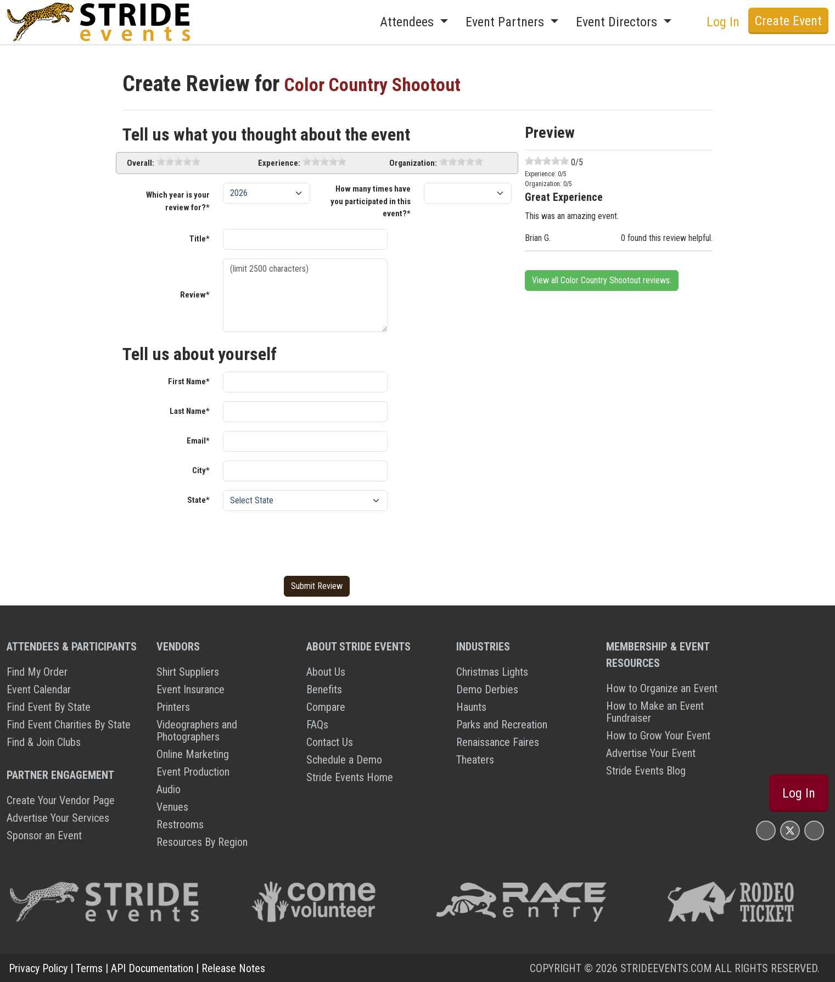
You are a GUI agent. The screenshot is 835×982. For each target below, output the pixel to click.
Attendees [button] (408, 22)
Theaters (475, 759)
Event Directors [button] (618, 22)
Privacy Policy (38, 968)
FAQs (317, 724)
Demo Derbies (487, 689)
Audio (168, 789)
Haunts (471, 707)
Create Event (788, 21)
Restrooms (180, 824)
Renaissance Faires (497, 742)
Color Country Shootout (386, 84)
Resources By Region (202, 842)
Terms (89, 968)
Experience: (279, 163)
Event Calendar (39, 689)
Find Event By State (49, 707)
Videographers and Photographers (196, 730)
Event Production (192, 771)
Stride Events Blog (646, 770)
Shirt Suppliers (187, 671)
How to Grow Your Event (658, 735)
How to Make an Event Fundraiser (655, 712)
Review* (195, 295)
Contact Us (329, 742)
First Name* (189, 381)
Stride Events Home (349, 777)
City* (201, 470)
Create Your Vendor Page (61, 800)
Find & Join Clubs (44, 742)
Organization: (413, 163)
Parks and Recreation (501, 724)
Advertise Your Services (58, 817)
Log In (723, 22)
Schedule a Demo (344, 759)
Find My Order (37, 671)
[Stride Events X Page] (790, 830)
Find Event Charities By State (69, 724)
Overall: (140, 163)
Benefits (324, 689)
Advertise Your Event (651, 753)
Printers (173, 707)
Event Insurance (190, 689)
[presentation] (306, 541)
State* (198, 500)
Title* (199, 239)
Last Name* (190, 411)
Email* (198, 441)
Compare (325, 707)
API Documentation (152, 968)
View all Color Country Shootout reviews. (601, 280)
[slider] (178, 161)
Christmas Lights (492, 671)
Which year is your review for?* (178, 201)
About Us (325, 671)
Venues (172, 806)
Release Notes (233, 968)
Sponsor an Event (44, 835)
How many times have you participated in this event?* (370, 201)
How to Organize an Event (662, 688)
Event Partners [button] (506, 22)
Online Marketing (192, 754)
